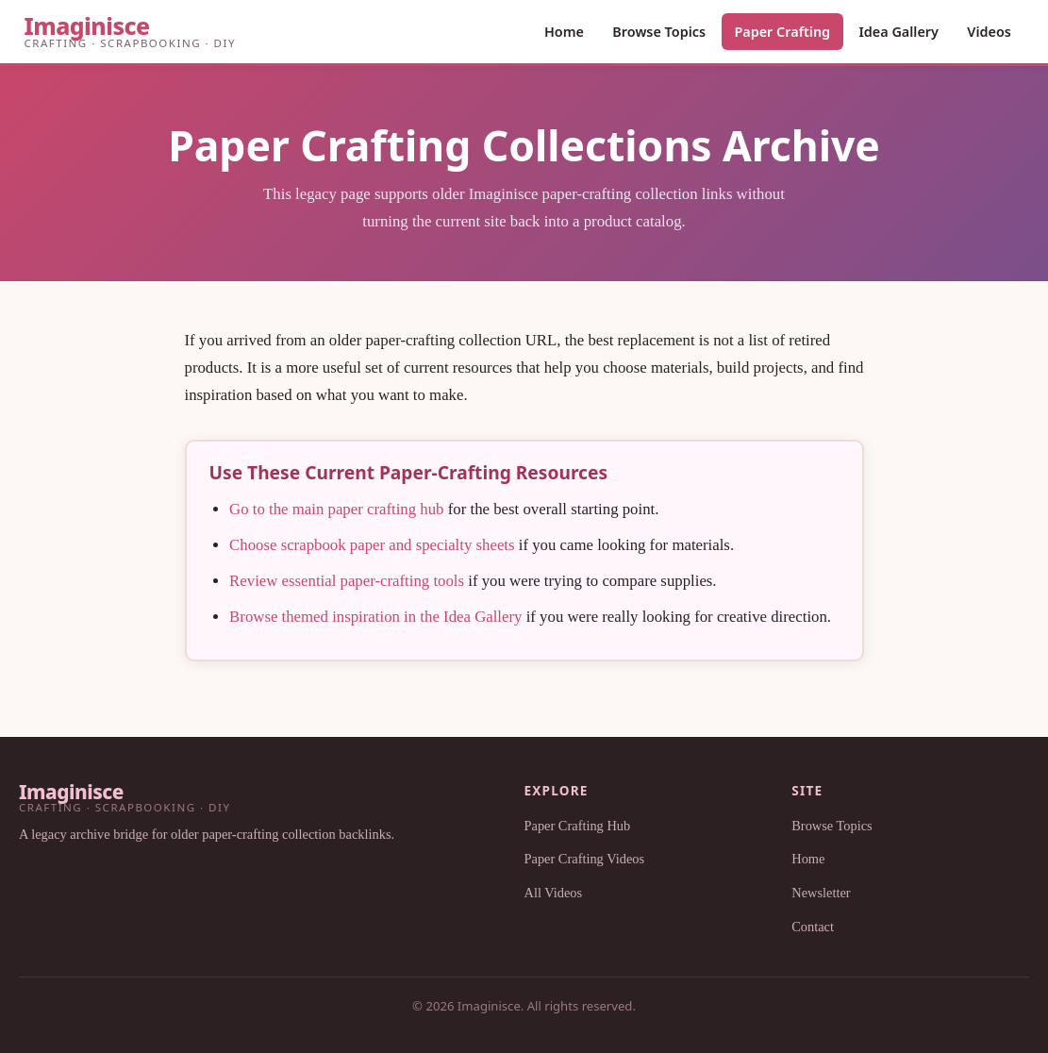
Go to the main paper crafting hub (336, 509)
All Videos (553, 892)
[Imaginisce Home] (130, 31)
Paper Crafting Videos (584, 858)
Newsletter (820, 892)
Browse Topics (659, 32)
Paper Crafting (782, 32)
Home (564, 32)
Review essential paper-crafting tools (346, 581)
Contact (812, 926)
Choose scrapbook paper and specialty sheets (371, 545)
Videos (989, 32)
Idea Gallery (898, 32)
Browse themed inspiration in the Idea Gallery (375, 617)
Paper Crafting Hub (577, 825)
